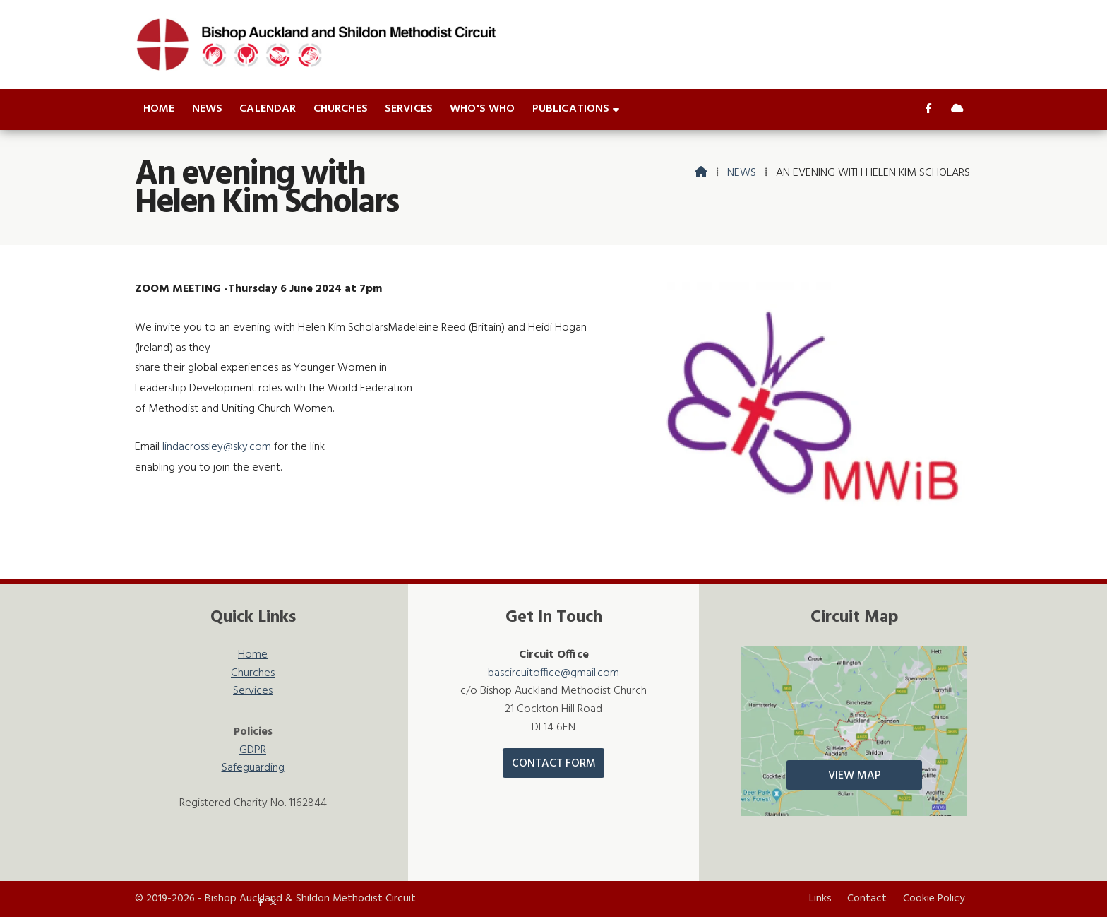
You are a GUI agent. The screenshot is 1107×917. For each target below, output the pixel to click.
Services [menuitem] (409, 109)
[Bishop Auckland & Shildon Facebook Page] (929, 109)
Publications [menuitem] (571, 109)
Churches (253, 673)
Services (253, 691)
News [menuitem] (207, 109)
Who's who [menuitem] (482, 109)
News (741, 173)
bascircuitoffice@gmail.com (553, 673)
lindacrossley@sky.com (216, 447)
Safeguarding (253, 768)
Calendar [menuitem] (267, 109)
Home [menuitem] (159, 109)
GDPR (252, 750)
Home (253, 655)
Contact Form (554, 764)
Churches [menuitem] (340, 109)
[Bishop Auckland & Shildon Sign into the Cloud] (957, 109)
